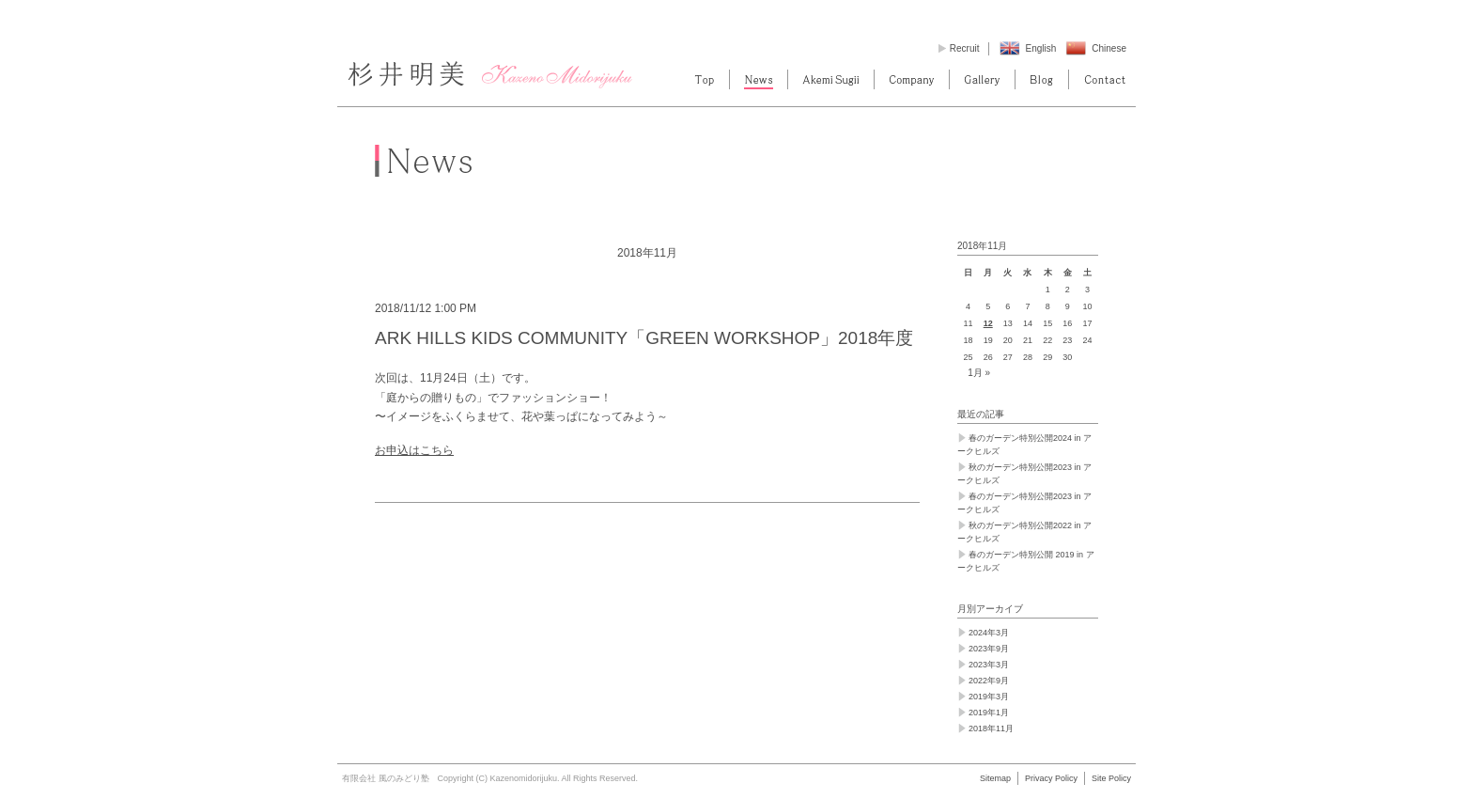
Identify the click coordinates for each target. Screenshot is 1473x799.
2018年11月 (991, 728)
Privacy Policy (1051, 778)
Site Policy (1111, 778)
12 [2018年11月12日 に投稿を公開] (988, 323)
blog (1042, 79)
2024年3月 (989, 632)
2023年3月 (989, 664)
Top (704, 79)
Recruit (965, 48)
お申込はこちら (414, 450)
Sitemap (995, 778)
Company (912, 79)
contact (1104, 79)
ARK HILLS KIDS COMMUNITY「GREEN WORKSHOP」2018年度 (644, 338)
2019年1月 (989, 712)
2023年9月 (989, 648)
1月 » (979, 373)
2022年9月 (989, 680)
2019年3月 (989, 696)
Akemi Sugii (831, 79)
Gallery (982, 79)
